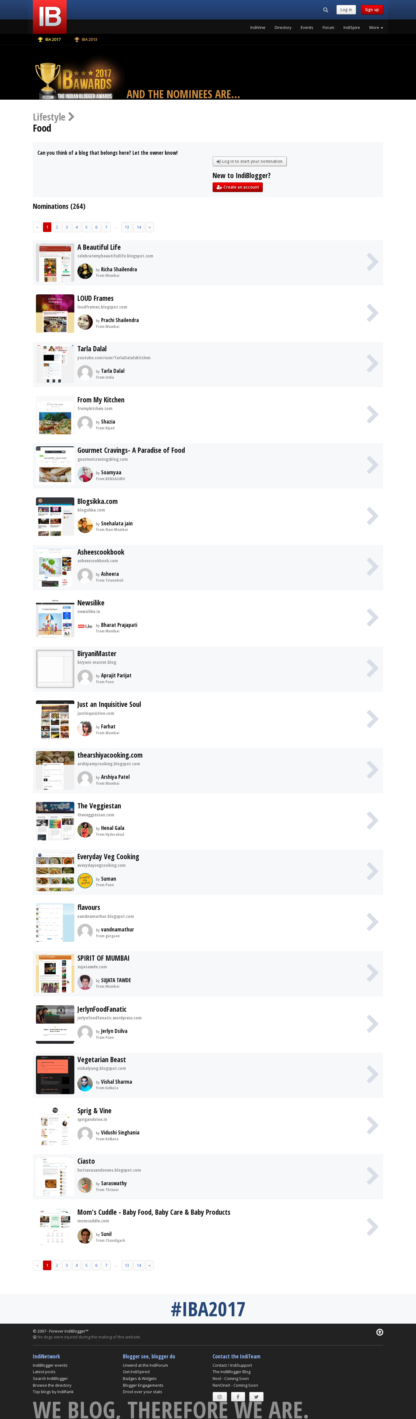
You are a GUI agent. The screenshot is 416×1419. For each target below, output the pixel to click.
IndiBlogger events (50, 1365)
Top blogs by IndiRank (53, 1391)
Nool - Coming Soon (231, 1378)
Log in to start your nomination (250, 161)
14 (139, 227)
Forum (328, 27)
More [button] (376, 27)
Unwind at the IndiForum (145, 1365)
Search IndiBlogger (50, 1378)
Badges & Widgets (140, 1378)
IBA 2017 (49, 39)
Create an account (238, 187)
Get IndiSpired (136, 1371)
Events (307, 27)
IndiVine (257, 27)
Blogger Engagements (143, 1385)
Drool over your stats (142, 1391)
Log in (346, 9)
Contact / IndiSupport (232, 1365)
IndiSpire (351, 27)
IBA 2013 (85, 39)
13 (127, 227)
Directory (283, 27)
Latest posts (44, 1371)
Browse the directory (52, 1385)
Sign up (372, 9)
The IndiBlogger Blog (231, 1371)
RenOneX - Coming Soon (235, 1385)
